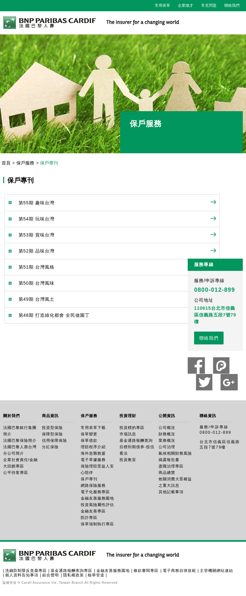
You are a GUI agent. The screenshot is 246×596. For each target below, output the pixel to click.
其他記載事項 (171, 492)
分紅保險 (50, 447)
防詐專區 (89, 517)
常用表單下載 (93, 427)
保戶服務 (25, 162)
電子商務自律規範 (179, 570)
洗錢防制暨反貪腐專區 (26, 570)
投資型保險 (52, 427)
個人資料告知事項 (21, 575)
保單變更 (89, 434)
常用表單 (162, 5)
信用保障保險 (54, 440)
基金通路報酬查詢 (136, 440)
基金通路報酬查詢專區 (71, 570)
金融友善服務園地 (97, 498)
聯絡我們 (232, 5)
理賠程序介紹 (93, 447)
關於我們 (11, 416)
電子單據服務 (93, 460)
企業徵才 (185, 5)
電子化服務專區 (95, 492)
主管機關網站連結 (216, 570)
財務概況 (167, 434)
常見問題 (209, 5)
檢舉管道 (96, 575)
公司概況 (167, 427)
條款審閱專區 (146, 570)
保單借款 (89, 440)
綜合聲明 (50, 575)
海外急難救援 (93, 453)
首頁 (6, 162)
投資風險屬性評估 (97, 505)
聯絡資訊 (208, 416)
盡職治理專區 (171, 466)
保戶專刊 (89, 479)
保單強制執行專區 (97, 524)
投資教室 (127, 460)
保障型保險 (52, 434)
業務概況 (167, 440)
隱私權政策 (73, 575)
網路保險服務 (93, 485)
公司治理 (167, 447)
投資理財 (127, 416)
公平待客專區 (15, 472)
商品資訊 (50, 416)
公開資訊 (167, 416)
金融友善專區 (93, 511)
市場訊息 (127, 434)
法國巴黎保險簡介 (20, 440)
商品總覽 (167, 472)
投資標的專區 (131, 427)
